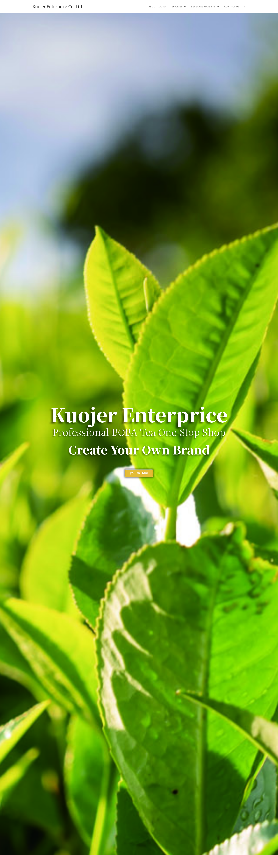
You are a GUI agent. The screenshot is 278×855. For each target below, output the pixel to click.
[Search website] (245, 6)
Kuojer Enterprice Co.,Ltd (57, 6)
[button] (139, 473)
